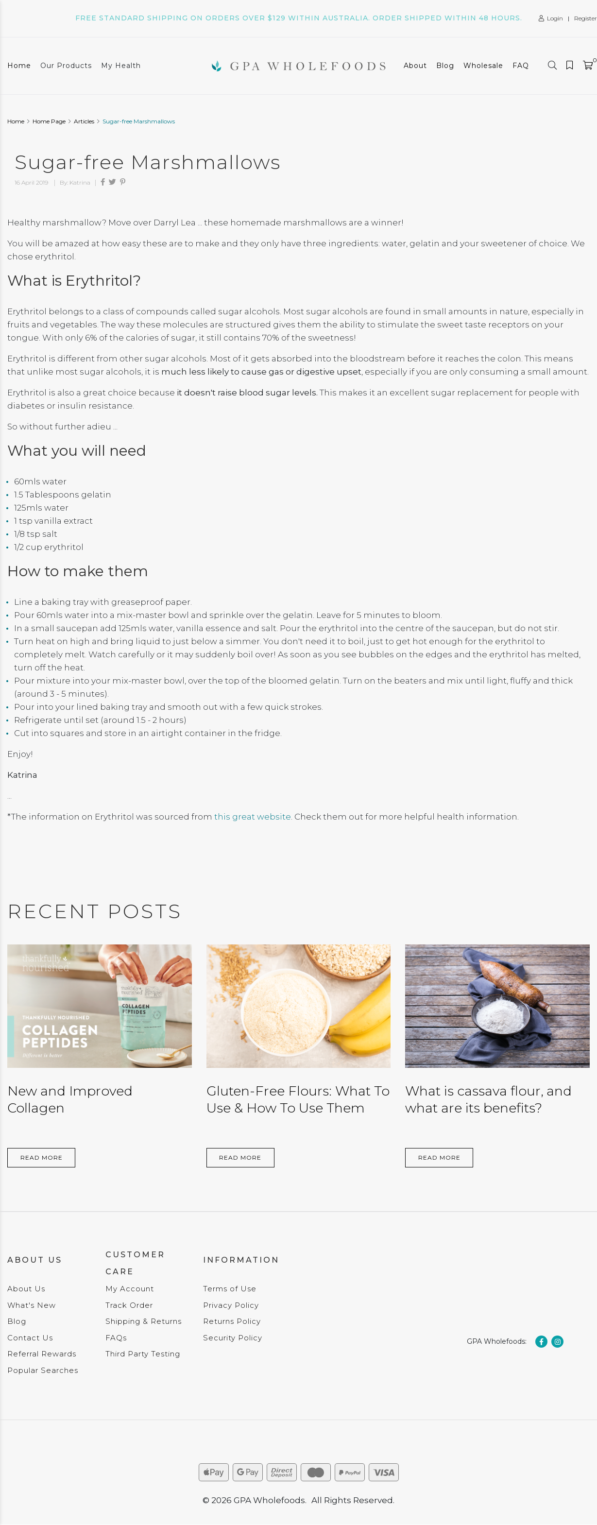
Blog (445, 65)
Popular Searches (42, 1370)
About (415, 65)
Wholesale (483, 65)
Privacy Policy (231, 1305)
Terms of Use (229, 1288)
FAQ (520, 65)
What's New (31, 1305)
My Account (129, 1288)
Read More (41, 1157)
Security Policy (232, 1337)
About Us (26, 1288)
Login (551, 18)
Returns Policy (232, 1321)
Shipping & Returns (143, 1321)
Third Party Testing (142, 1353)
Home (19, 65)
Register (585, 18)
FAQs (116, 1337)
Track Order (129, 1305)
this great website (252, 817)
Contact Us (30, 1337)
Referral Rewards (41, 1353)
